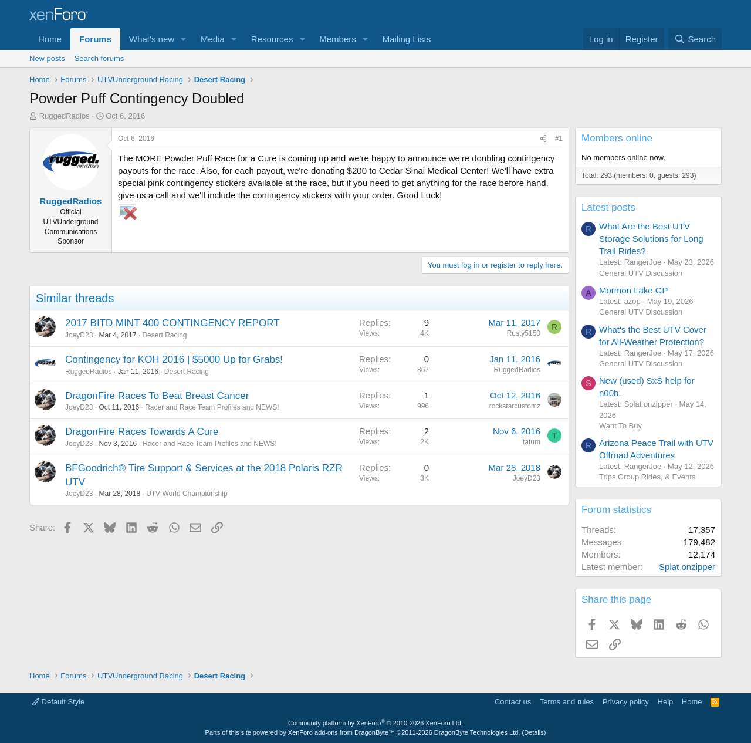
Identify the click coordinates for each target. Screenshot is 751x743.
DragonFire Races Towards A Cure (141, 431)
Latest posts (608, 207)
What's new (151, 39)
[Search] (695, 39)
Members (337, 39)
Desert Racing (164, 335)
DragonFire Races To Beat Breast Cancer (157, 395)
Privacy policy (626, 701)
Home (50, 39)
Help (666, 701)
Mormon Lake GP (633, 290)
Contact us (513, 701)
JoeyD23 (79, 335)
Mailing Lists (407, 39)
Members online (616, 138)
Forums (95, 39)
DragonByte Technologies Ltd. (477, 732)
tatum (531, 442)
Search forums (99, 58)
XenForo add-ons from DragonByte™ (341, 732)
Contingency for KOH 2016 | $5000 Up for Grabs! (174, 359)
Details (534, 732)
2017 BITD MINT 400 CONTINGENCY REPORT (172, 323)
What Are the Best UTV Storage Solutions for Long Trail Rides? (651, 238)
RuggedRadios (64, 116)
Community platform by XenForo (375, 723)
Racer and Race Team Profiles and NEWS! (212, 407)
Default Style (58, 701)
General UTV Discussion (640, 273)
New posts (47, 58)
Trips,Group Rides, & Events (647, 476)
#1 (559, 138)
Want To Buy (620, 425)
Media (213, 39)
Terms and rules (567, 701)
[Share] (543, 139)
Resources (272, 39)
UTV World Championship (187, 493)
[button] (183, 39)
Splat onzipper (687, 567)
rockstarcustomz (514, 406)
